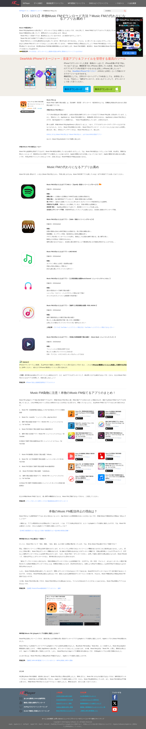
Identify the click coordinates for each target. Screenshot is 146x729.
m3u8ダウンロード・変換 (63, 703)
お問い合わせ (58, 718)
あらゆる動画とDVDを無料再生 (34, 698)
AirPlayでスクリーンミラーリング (35, 707)
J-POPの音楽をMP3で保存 (64, 696)
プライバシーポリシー (78, 718)
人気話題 (59, 692)
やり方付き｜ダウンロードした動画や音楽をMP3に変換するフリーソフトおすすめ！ (56, 51)
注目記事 (83, 692)
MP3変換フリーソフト (76, 3)
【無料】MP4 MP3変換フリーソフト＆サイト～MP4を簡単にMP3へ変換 (49, 660)
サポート (119, 3)
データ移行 (38, 3)
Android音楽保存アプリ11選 (64, 700)
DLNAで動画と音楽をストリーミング (36, 711)
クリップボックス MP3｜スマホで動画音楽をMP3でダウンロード (47, 501)
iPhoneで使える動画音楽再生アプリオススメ (40, 382)
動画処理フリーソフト (55, 3)
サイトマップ (100, 718)
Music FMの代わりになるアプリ (65, 710)
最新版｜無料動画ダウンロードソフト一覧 (92, 707)
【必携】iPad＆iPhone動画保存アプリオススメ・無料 (43, 588)
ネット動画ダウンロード (34, 11)
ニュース (66, 718)
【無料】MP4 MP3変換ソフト (89, 710)
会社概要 (131, 3)
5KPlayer (26, 3)
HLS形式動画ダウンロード (88, 696)
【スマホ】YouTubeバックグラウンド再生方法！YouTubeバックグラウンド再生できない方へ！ (84, 327)
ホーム (44, 718)
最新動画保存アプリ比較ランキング (90, 703)
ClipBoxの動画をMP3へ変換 (64, 707)
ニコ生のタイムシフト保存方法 (89, 700)
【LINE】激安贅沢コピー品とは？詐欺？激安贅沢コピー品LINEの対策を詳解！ (44, 530)
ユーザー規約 (90, 718)
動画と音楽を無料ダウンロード (34, 702)
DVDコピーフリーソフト (98, 3)
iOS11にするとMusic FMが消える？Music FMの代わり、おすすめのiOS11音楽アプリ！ (74, 134)
